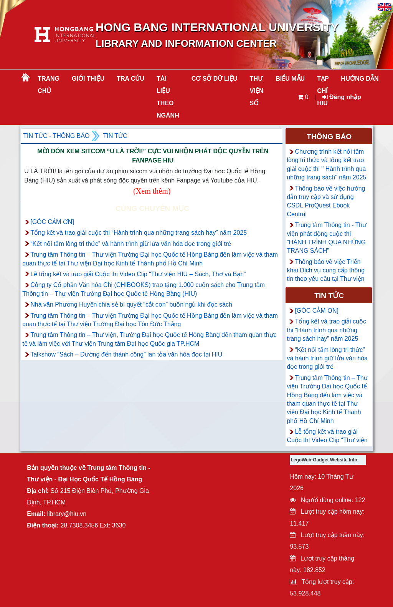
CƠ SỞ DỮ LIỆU (215, 78)
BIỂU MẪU (290, 78)
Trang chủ (48, 84)
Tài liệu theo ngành (168, 97)
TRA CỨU (130, 78)
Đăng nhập (341, 97)
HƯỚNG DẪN (359, 78)
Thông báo (329, 137)
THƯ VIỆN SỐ (257, 90)
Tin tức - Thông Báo (56, 136)
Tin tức (115, 136)
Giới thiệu (88, 78)
